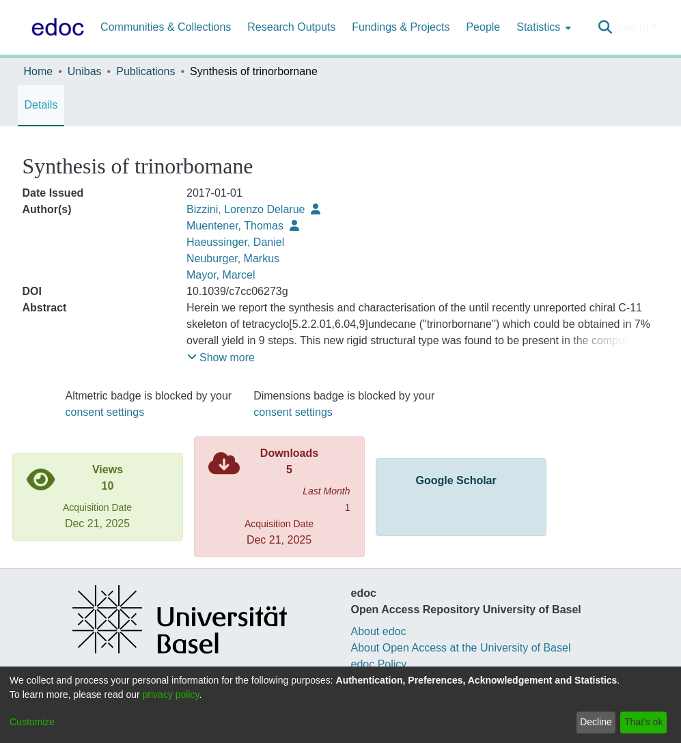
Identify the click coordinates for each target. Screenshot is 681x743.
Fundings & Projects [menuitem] (400, 27)
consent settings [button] (105, 412)
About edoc (378, 631)
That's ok (643, 721)
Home (38, 71)
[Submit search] (605, 27)
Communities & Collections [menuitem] (165, 27)
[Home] (55, 27)
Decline (596, 721)
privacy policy (171, 694)
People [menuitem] (483, 27)
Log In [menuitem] (633, 27)
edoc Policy (379, 664)
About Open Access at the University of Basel (461, 648)
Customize (32, 721)
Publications (145, 71)
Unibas (85, 71)
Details (41, 105)
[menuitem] (542, 27)
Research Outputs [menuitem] (291, 27)
